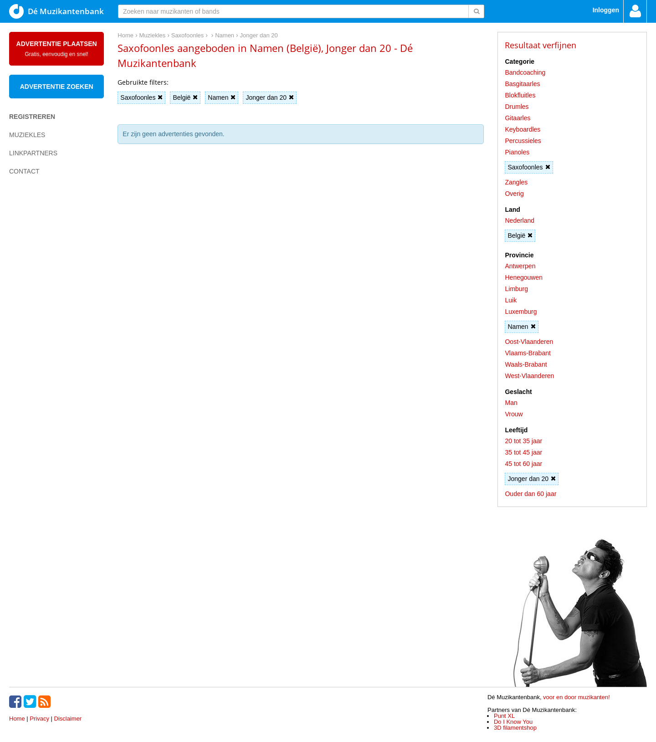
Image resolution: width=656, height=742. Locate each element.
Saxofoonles (141, 97)
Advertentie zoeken (56, 86)
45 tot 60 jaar (523, 463)
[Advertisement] (45, 339)
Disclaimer (68, 718)
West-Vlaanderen (529, 375)
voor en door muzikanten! (576, 697)
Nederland (519, 220)
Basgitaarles (522, 83)
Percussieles (523, 140)
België (185, 97)
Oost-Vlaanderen (529, 341)
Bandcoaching (525, 72)
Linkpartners (33, 153)
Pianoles (517, 152)
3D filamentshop (515, 727)
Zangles (516, 182)
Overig (514, 193)
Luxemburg (521, 311)
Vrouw (514, 414)
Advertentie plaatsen (56, 48)
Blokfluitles (520, 95)
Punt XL (504, 715)
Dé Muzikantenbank (56, 11)
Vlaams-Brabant (527, 353)
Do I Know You (513, 721)
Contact (24, 171)
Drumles (516, 106)
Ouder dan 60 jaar (530, 493)
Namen (222, 97)
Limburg (516, 288)
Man (511, 402)
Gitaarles (517, 118)
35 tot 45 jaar (523, 452)
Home (17, 718)
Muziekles (27, 134)
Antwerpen (520, 266)
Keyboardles (522, 129)
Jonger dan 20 (270, 97)
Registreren (32, 116)
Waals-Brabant (526, 364)
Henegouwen (524, 277)
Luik (511, 300)
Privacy (39, 718)
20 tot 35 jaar (523, 441)
